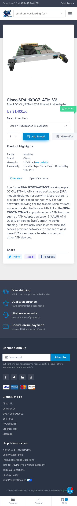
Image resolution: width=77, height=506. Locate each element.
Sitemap (7, 433)
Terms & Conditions (14, 470)
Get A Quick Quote (13, 413)
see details (41, 162)
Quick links (66, 3)
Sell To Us (8, 418)
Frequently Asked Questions (18, 459)
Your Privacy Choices (17, 480)
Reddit (31, 256)
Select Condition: (17, 118)
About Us (8, 403)
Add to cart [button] (36, 136)
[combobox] (37, 14)
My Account (9, 423)
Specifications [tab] (39, 178)
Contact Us (9, 408)
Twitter (15, 256)
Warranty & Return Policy (17, 449)
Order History (10, 428)
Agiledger (66, 490)
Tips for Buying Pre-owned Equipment (24, 464)
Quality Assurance (13, 454)
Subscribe (60, 357)
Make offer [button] (64, 136)
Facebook (47, 256)
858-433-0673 (29, 3)
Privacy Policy (11, 475)
